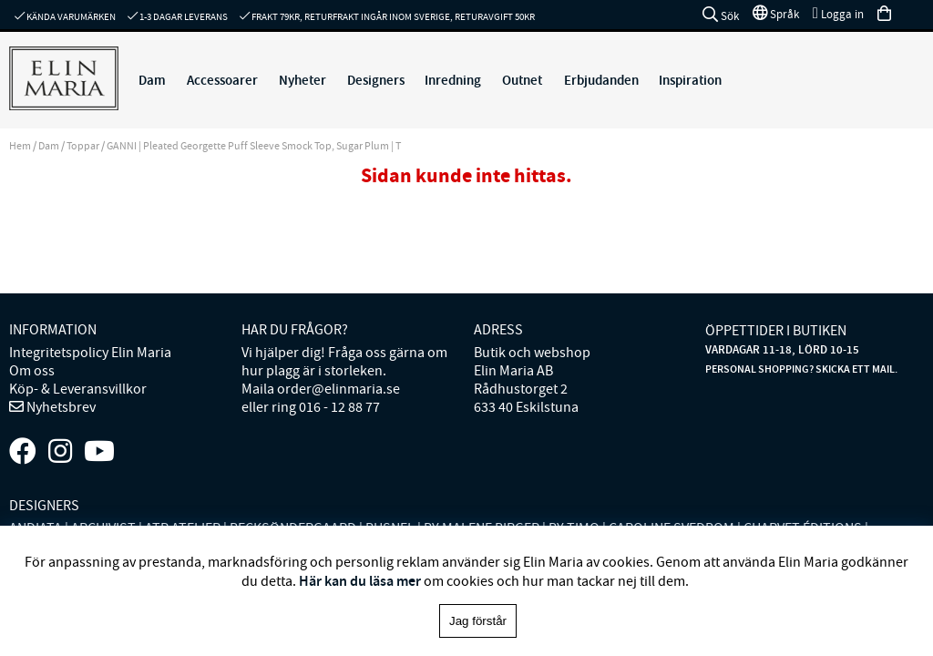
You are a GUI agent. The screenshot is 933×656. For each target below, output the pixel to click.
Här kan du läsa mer (360, 580)
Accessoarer (222, 80)
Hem (20, 145)
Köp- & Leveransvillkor (78, 389)
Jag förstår (478, 621)
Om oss (32, 371)
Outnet (522, 80)
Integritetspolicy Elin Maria (90, 352)
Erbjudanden (601, 80)
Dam (152, 80)
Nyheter (302, 80)
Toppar (83, 145)
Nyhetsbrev (60, 407)
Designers (376, 80)
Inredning (453, 80)
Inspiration (690, 80)
